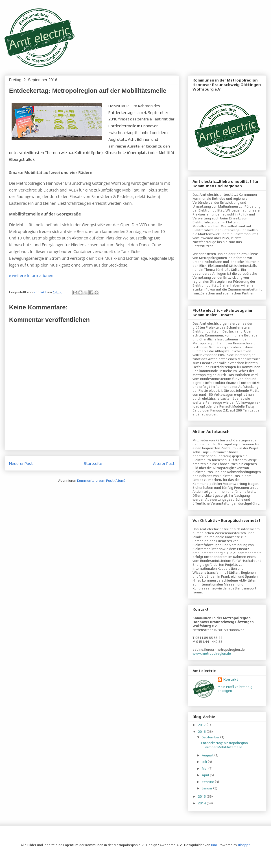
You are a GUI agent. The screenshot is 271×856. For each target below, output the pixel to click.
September (211, 737)
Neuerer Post (21, 463)
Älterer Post (163, 463)
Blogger (244, 845)
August (208, 755)
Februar (208, 782)
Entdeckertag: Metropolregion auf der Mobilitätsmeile (224, 745)
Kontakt (230, 679)
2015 (202, 796)
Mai (205, 769)
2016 (202, 732)
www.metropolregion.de (212, 653)
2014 (202, 803)
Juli (205, 762)
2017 (202, 725)
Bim (214, 845)
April (206, 775)
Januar (207, 788)
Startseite (93, 463)
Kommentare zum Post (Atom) (101, 481)
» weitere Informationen (31, 275)
